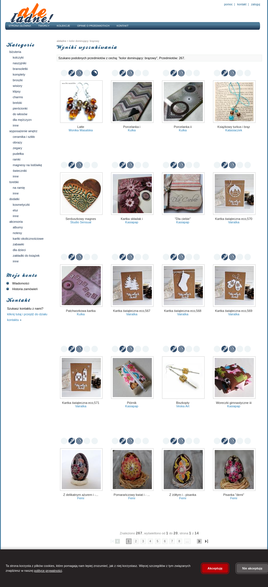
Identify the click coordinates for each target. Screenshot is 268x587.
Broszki (18, 80)
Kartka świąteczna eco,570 (233, 218)
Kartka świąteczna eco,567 (131, 310)
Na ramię (19, 187)
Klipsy (17, 91)
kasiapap (131, 222)
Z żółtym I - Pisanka (182, 494)
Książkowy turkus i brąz (234, 126)
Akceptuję (215, 568)
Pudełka (18, 153)
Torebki (14, 182)
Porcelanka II (183, 126)
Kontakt (241, 4)
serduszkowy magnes (80, 218)
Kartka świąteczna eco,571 (80, 402)
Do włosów (20, 114)
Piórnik (132, 402)
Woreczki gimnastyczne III (234, 402)
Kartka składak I (132, 218)
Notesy (17, 233)
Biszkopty (182, 402)
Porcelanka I (132, 126)
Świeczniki (20, 170)
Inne (16, 125)
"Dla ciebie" (183, 218)
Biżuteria (15, 51)
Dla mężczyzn (22, 119)
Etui (15, 210)
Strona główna (19, 25)
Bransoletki (20, 68)
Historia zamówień (21, 289)
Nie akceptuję (252, 568)
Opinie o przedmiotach (93, 25)
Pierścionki (20, 108)
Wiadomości (17, 283)
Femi (80, 498)
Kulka (132, 130)
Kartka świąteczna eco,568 (182, 310)
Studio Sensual (80, 222)
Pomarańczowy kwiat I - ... (132, 494)
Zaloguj (255, 4)
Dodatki (14, 199)
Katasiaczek (233, 130)
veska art (182, 406)
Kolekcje (63, 25)
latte (80, 126)
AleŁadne (61, 41)
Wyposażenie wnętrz (23, 131)
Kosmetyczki (21, 204)
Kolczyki (18, 57)
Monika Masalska (81, 130)
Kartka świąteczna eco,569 (233, 310)
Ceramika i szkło (24, 136)
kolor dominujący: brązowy (84, 41)
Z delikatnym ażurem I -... (80, 494)
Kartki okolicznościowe (28, 238)
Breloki (17, 102)
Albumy (18, 227)
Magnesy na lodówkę (27, 165)
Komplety (19, 74)
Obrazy (17, 142)
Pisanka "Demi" (233, 494)
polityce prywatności (48, 570)
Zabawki (18, 244)
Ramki (16, 159)
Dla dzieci (19, 250)
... (187, 541)
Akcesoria (16, 221)
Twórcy (44, 25)
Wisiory (17, 85)
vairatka (233, 222)
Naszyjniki (19, 63)
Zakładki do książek (26, 255)
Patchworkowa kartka (81, 310)
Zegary (17, 148)
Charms (18, 97)
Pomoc (228, 4)
